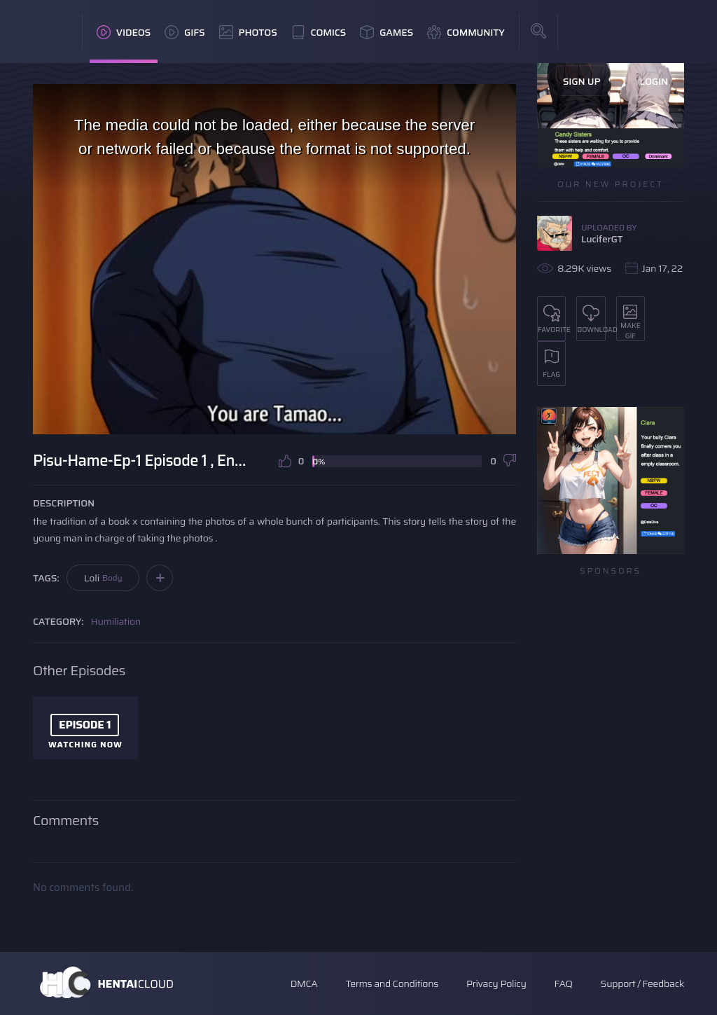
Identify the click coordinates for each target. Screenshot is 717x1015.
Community (466, 32)
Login (653, 81)
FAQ (564, 983)
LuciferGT (601, 239)
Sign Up (582, 81)
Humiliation (116, 621)
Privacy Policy (496, 983)
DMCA (304, 983)
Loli (103, 578)
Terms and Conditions (391, 983)
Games (386, 32)
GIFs (185, 32)
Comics (318, 32)
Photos (248, 32)
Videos (124, 32)
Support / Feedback (642, 983)
